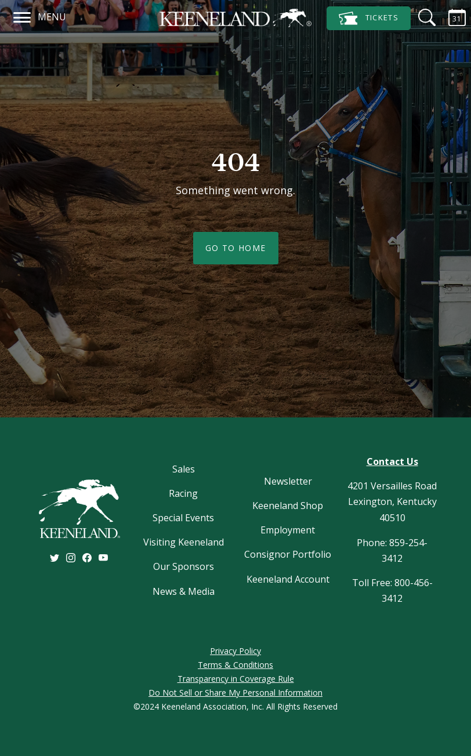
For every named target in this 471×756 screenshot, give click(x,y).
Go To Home (235, 247)
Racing (183, 493)
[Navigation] (22, 15)
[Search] (420, 17)
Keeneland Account (288, 579)
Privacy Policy (235, 650)
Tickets (368, 18)
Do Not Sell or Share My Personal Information (235, 692)
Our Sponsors (183, 566)
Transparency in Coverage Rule (235, 678)
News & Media (184, 591)
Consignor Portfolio (287, 554)
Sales (183, 469)
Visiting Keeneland (183, 542)
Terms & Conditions (235, 664)
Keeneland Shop (287, 505)
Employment (287, 530)
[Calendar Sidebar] (450, 17)
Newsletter (288, 481)
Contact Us (392, 461)
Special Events (183, 517)
